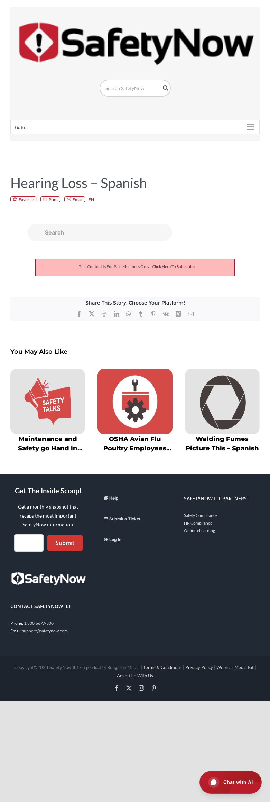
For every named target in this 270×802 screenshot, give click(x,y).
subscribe (186, 266)
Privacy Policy (199, 667)
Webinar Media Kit (235, 667)
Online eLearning (199, 530)
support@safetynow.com (45, 630)
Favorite (26, 199)
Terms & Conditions (162, 667)
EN (91, 199)
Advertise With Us (135, 675)
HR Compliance (198, 523)
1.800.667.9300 (39, 623)
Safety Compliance (200, 515)
